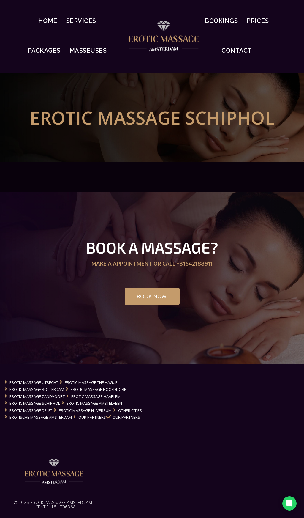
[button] (152, 296)
